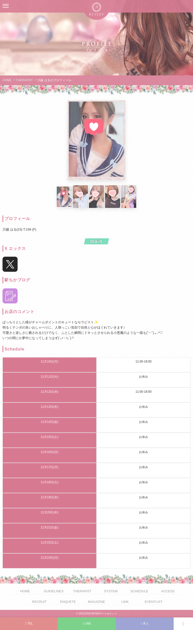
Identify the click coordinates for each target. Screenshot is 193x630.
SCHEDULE (139, 591)
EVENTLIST (154, 602)
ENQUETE (68, 602)
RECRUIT (39, 602)
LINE (86, 623)
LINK (125, 602)
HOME (7, 80)
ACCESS (167, 591)
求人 (145, 623)
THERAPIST (24, 80)
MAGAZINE (96, 602)
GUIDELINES (54, 591)
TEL (29, 623)
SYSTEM (110, 591)
